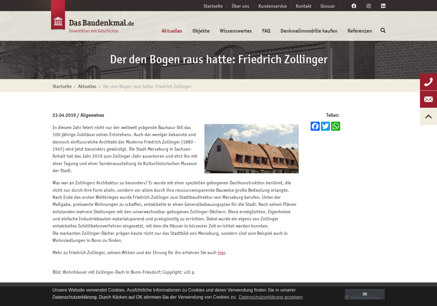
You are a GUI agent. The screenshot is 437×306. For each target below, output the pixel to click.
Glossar (328, 6)
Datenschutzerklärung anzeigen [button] (271, 297)
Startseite (213, 6)
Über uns (240, 6)
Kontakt (303, 6)
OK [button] (365, 294)
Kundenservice (272, 6)
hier (221, 252)
